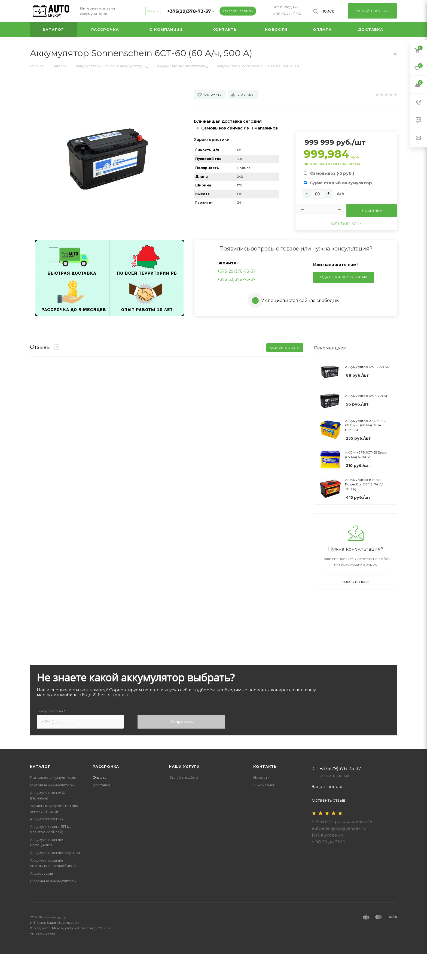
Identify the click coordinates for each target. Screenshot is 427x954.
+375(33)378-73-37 (236, 279)
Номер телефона (51, 711)
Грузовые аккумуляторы (52, 785)
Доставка (101, 785)
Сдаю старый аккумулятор (341, 182)
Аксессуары (41, 873)
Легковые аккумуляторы (53, 777)
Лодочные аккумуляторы (53, 881)
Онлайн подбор (183, 777)
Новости (261, 777)
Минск (152, 11)
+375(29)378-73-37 (189, 11)
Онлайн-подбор (372, 11)
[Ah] (317, 194)
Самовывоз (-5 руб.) (332, 173)
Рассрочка (106, 766)
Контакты (265, 766)
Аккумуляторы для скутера (55, 852)
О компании (264, 785)
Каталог (40, 766)
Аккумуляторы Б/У (47, 819)
